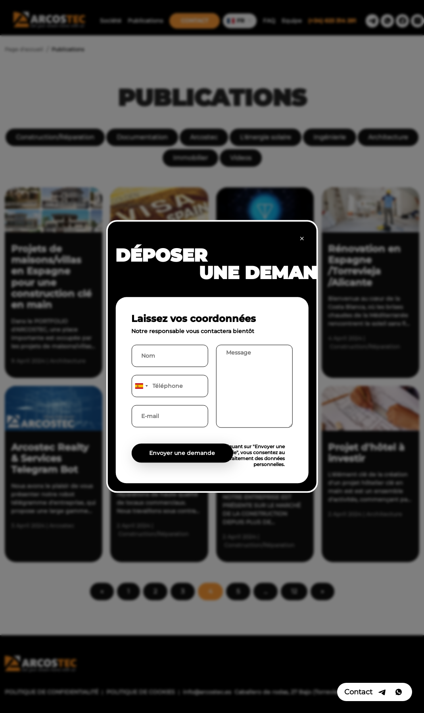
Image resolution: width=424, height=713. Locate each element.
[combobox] (141, 386)
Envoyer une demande (182, 453)
